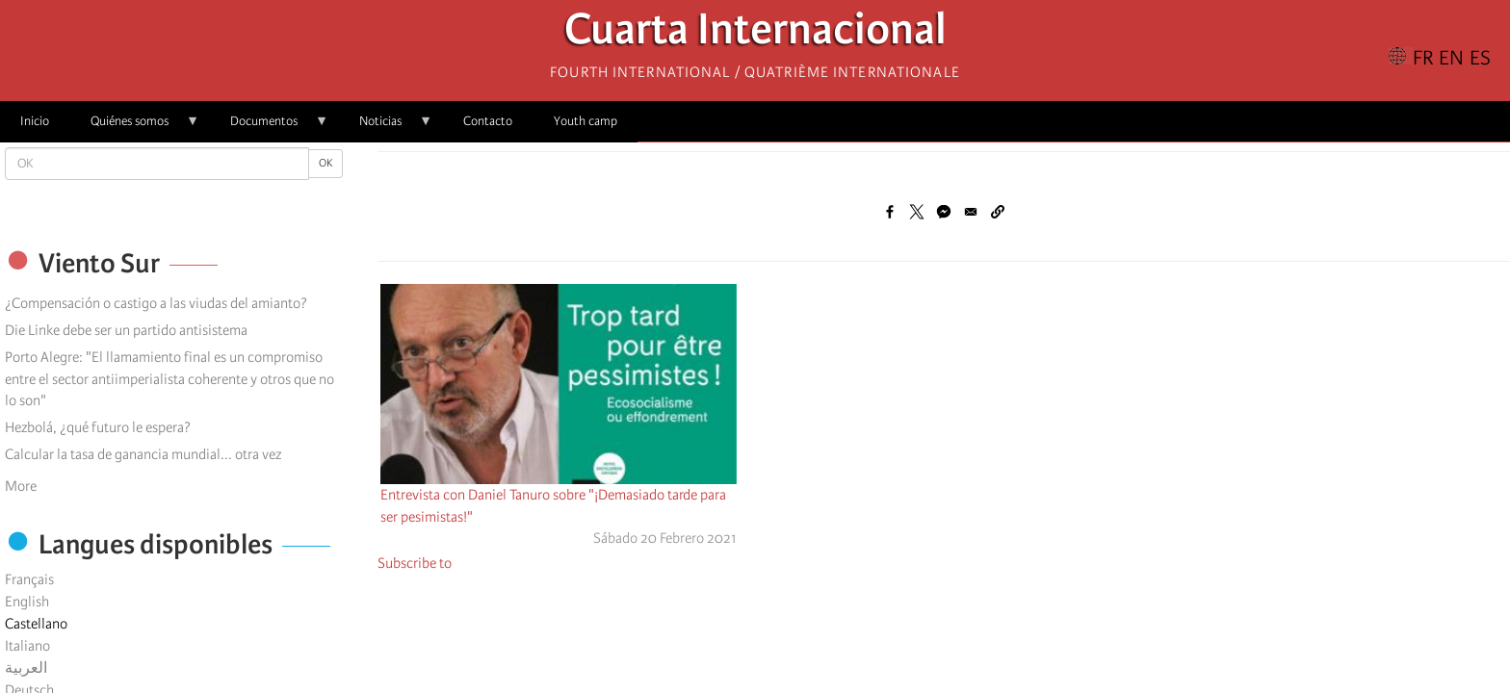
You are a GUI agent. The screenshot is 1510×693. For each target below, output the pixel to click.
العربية (26, 668)
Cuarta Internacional (755, 34)
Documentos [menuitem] (269, 127)
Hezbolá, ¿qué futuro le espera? (98, 427)
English (27, 601)
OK (325, 163)
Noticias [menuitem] (385, 127)
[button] (997, 211)
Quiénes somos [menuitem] (134, 127)
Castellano (36, 623)
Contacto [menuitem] (487, 121)
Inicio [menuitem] (34, 121)
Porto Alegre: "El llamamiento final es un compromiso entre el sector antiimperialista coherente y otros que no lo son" (169, 379)
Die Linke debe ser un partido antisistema (126, 330)
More (21, 486)
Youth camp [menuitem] (585, 121)
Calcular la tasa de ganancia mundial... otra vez (143, 454)
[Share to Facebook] (889, 211)
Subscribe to (415, 563)
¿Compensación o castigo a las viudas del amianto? (156, 303)
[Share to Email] (970, 211)
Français (29, 579)
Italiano (27, 645)
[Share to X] (916, 211)
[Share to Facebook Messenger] (943, 211)
